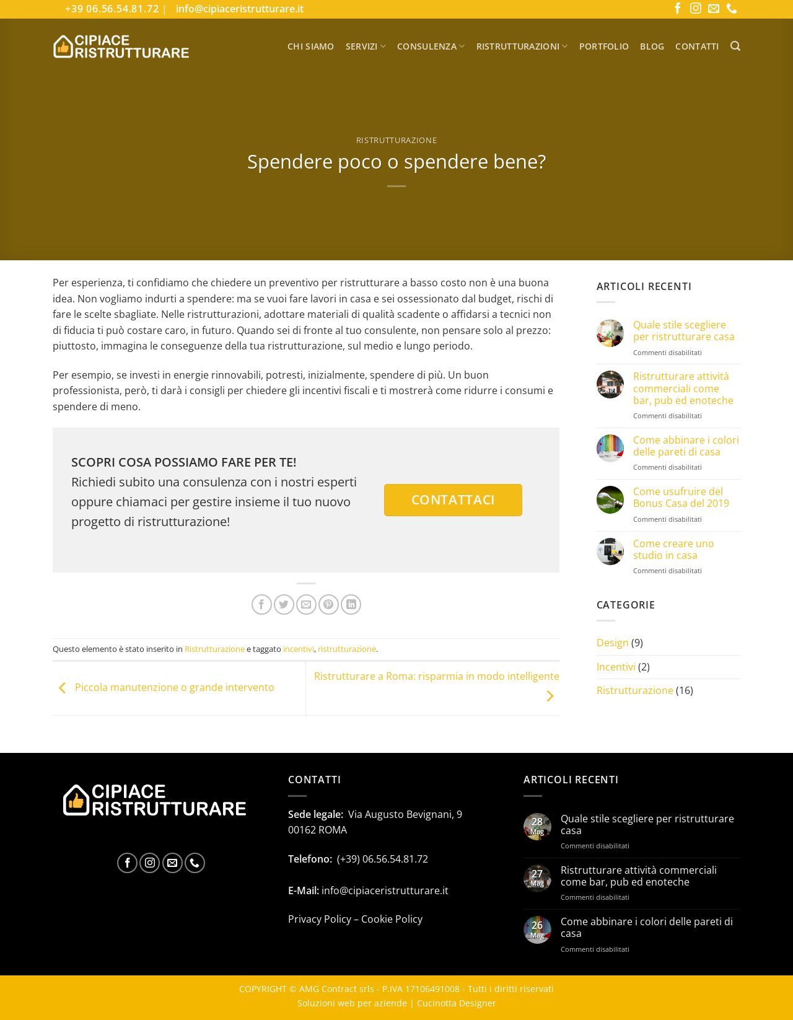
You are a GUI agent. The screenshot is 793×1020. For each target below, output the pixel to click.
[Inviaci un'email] (713, 9)
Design (613, 642)
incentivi (298, 648)
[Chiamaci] (731, 9)
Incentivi (616, 667)
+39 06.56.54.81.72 (113, 8)
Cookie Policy (392, 919)
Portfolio (604, 46)
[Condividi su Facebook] (262, 604)
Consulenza (431, 46)
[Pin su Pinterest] (328, 604)
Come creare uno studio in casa (673, 549)
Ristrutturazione (396, 140)
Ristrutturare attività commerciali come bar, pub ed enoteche (683, 389)
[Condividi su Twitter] (284, 604)
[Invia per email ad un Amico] (306, 604)
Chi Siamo (311, 46)
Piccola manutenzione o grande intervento (163, 688)
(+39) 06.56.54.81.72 (382, 859)
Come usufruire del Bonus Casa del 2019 (681, 497)
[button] (735, 46)
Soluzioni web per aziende (352, 1003)
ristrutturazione (347, 648)
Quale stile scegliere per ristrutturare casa (684, 331)
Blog (652, 46)
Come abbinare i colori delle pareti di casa (686, 446)
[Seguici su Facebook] (677, 9)
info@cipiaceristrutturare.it (240, 8)
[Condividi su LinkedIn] (351, 604)
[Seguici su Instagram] (695, 9)
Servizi (366, 46)
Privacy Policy (319, 919)
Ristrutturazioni (522, 46)
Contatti (697, 46)
